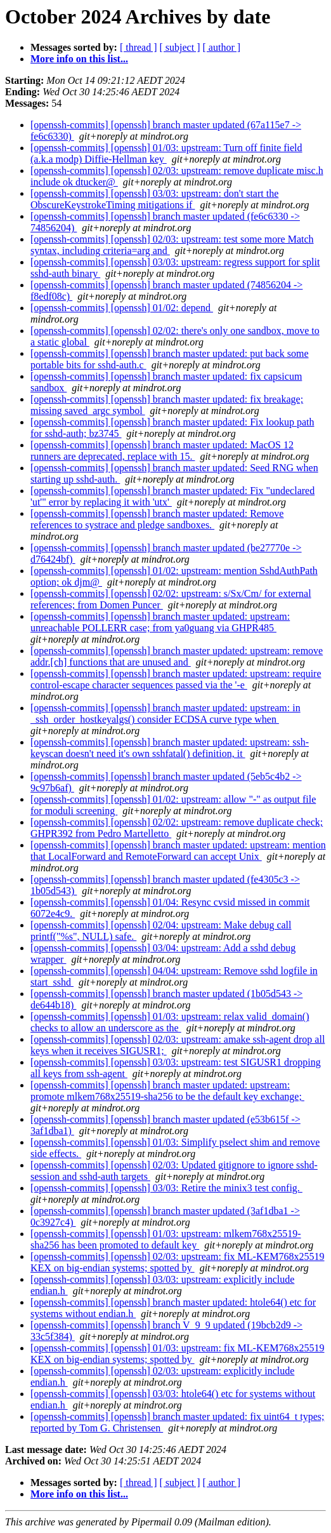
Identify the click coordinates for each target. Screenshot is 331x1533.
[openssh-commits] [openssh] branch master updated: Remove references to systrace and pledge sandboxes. (156, 519)
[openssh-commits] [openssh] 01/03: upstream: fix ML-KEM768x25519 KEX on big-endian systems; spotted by (177, 1353)
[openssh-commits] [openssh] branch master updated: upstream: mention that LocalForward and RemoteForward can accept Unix (178, 851)
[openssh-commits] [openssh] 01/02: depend (121, 307)
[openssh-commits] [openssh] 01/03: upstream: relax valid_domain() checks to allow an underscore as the (169, 1022)
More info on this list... (79, 58)
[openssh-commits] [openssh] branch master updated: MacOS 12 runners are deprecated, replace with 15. (162, 450)
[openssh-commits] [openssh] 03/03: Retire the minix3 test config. (166, 1187)
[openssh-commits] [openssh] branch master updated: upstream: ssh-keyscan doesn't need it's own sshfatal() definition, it (169, 748)
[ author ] (222, 47)
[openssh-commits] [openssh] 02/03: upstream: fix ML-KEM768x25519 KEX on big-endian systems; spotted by (177, 1262)
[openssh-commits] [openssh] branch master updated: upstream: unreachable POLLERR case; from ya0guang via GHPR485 (160, 622)
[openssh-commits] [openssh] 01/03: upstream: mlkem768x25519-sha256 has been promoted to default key (165, 1239)
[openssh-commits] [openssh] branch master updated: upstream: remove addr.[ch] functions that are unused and (176, 656)
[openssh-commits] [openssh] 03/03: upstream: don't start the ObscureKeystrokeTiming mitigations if (154, 199)
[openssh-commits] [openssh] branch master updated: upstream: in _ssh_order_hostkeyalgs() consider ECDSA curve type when (165, 713)
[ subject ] (180, 47)
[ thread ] (138, 47)
